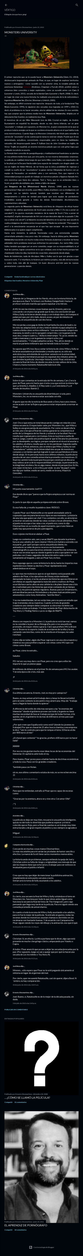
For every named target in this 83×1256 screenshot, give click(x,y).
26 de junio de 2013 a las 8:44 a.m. (25, 808)
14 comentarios (20, 1230)
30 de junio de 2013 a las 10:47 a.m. (26, 985)
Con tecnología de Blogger (41, 1247)
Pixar (41, 281)
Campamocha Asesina (21, 845)
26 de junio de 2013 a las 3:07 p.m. (25, 885)
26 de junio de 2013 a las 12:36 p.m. (26, 837)
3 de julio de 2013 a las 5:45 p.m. (24, 1003)
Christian (16, 485)
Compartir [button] (8, 277)
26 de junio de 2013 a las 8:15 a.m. (25, 477)
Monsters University (30, 281)
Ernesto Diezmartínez (21, 419)
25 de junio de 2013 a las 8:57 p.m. (25, 411)
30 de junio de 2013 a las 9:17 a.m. (25, 958)
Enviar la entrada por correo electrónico (29, 277)
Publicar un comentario (16, 1010)
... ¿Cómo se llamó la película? (27, 1097)
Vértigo (9, 9)
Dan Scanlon (17, 281)
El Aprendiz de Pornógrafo (25, 1225)
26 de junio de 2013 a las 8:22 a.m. (25, 681)
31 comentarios (20, 1102)
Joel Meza (16, 294)
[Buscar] (77, 4)
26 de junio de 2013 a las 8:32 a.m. (25, 779)
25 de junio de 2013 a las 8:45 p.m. (25, 369)
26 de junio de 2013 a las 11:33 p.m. (26, 927)
